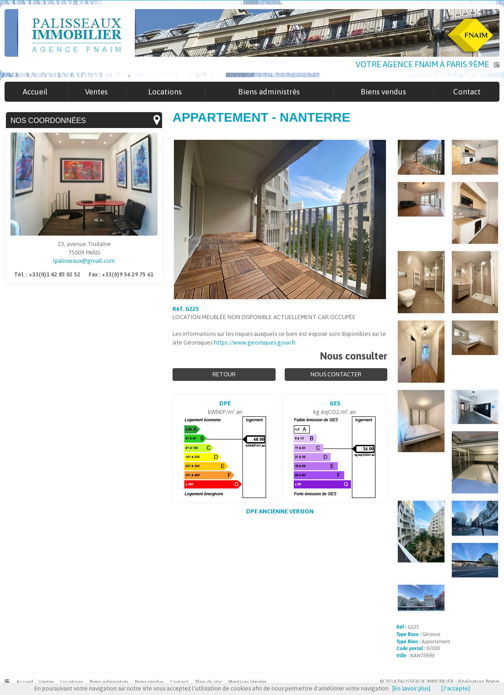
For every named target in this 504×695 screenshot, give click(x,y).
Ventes (46, 682)
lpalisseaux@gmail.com (84, 260)
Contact (179, 682)
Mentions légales (247, 682)
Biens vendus (149, 682)
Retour (224, 374)
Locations (71, 682)
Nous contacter (336, 374)
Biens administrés (108, 682)
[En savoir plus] (411, 688)
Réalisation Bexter (478, 681)
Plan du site (208, 682)
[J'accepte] (455, 688)
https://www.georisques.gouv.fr (255, 342)
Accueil (24, 682)
